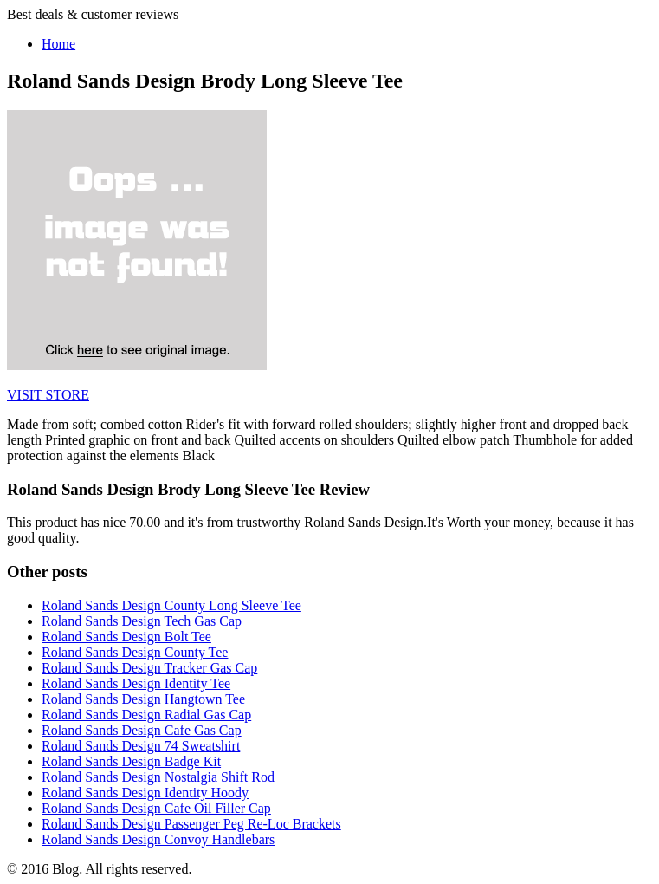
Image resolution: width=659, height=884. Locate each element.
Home (58, 43)
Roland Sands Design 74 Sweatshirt (141, 745)
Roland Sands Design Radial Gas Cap (146, 714)
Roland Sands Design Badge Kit (131, 761)
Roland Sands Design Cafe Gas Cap (142, 730)
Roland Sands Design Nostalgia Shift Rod (158, 777)
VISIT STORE (48, 394)
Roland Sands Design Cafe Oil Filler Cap (156, 808)
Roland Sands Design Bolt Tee (126, 636)
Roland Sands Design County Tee (135, 652)
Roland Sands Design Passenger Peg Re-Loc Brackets (191, 823)
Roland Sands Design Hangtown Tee (143, 699)
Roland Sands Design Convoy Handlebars (158, 839)
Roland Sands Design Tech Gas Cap (142, 621)
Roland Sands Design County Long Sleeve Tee (171, 605)
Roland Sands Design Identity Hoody (145, 792)
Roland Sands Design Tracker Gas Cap (149, 667)
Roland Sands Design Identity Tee (136, 683)
